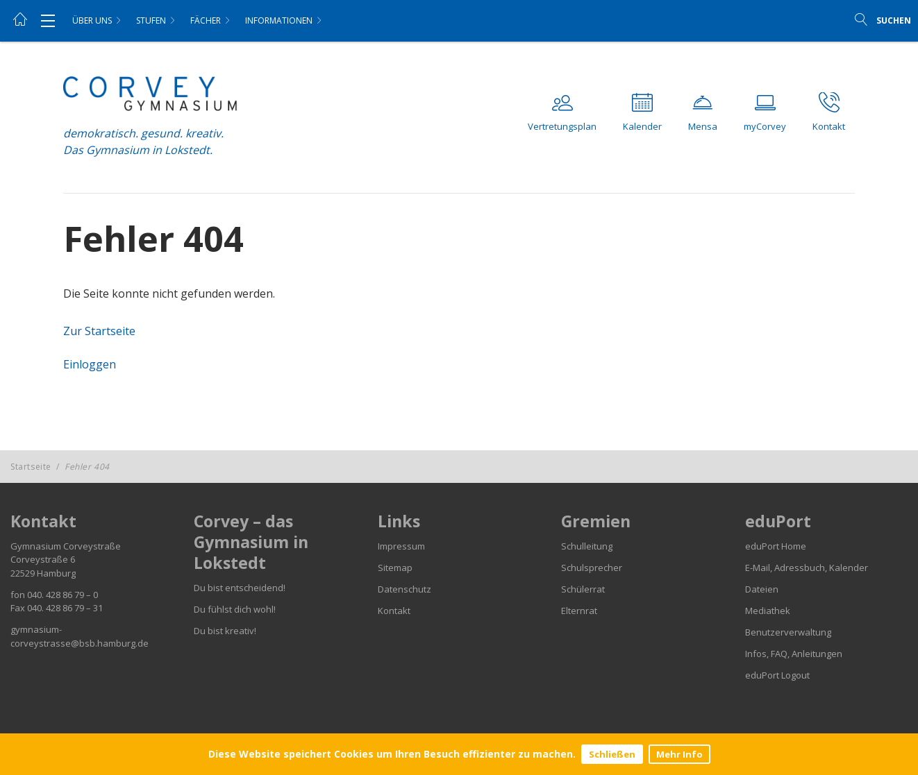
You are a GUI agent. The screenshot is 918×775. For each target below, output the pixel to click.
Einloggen (89, 364)
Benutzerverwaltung (788, 632)
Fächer (205, 20)
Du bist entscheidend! (239, 587)
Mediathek (767, 610)
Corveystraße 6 (42, 559)
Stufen (151, 20)
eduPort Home (775, 546)
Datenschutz (404, 589)
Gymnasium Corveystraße (65, 546)
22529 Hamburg (43, 573)
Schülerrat (583, 589)
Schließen (612, 754)
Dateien (761, 589)
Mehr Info (679, 754)
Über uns (92, 20)
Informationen (278, 20)
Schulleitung (586, 546)
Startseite (30, 466)
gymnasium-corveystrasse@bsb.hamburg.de (79, 636)
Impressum (401, 546)
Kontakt (394, 610)
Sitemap (395, 567)
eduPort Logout (777, 675)
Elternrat (579, 610)
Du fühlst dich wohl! (235, 609)
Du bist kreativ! (225, 630)
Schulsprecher (591, 567)
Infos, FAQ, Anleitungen (793, 653)
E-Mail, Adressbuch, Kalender (806, 567)
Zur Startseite (99, 331)
